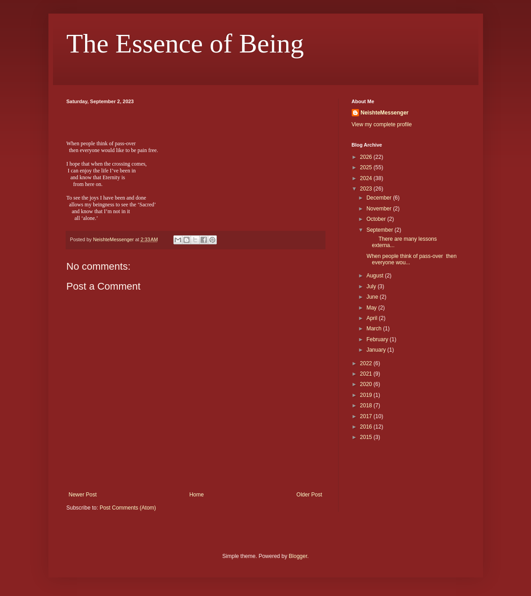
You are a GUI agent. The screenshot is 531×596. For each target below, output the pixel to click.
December (379, 198)
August (375, 275)
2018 (366, 405)
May (372, 308)
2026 (366, 157)
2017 (366, 416)
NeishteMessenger (385, 113)
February (377, 339)
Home (196, 494)
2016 (366, 427)
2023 (366, 189)
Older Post (309, 494)
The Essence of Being (185, 43)
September (380, 230)
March (374, 328)
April (372, 318)
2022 (366, 363)
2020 (366, 384)
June (372, 297)
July (372, 286)
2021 (366, 374)
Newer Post (83, 494)
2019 (366, 395)
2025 (366, 167)
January (376, 350)
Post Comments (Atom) (128, 508)
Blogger (298, 556)
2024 (366, 178)
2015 (366, 437)
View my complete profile (382, 124)
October (376, 219)
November (379, 208)
